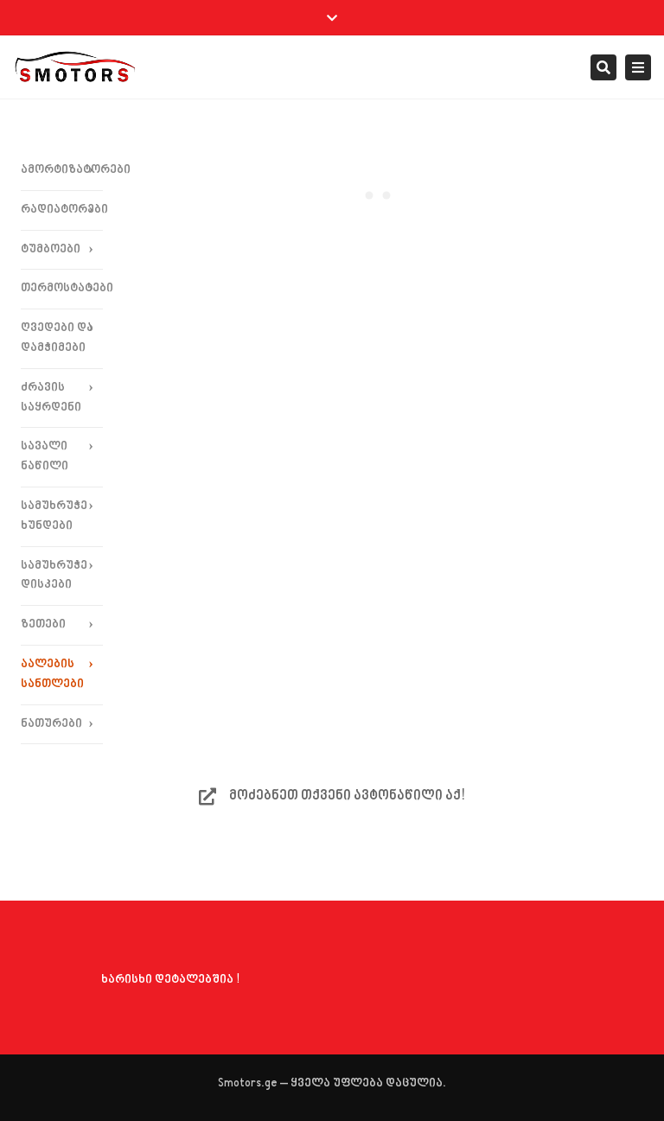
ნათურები (51, 724)
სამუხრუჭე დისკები (54, 575)
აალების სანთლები (52, 674)
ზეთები (43, 624)
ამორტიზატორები (62, 169)
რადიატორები (62, 209)
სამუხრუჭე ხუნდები (54, 516)
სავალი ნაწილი (44, 456)
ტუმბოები (50, 249)
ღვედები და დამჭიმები (57, 338)
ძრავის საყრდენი (51, 397)
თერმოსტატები (62, 288)
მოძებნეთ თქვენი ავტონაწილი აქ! (332, 796)
